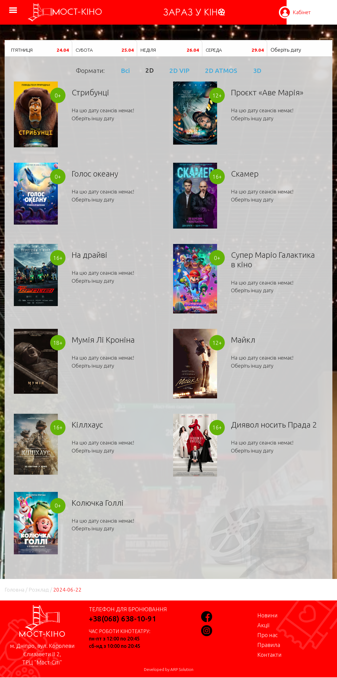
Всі (125, 70)
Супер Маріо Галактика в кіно (273, 259)
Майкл (243, 339)
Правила (268, 645)
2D (149, 70)
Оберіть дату (286, 50)
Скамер (245, 173)
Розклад (39, 589)
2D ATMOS (221, 70)
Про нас (267, 635)
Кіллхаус (87, 424)
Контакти (269, 655)
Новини (267, 615)
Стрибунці (90, 92)
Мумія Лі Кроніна (103, 339)
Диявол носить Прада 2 (274, 424)
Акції (263, 625)
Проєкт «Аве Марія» (267, 92)
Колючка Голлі (98, 502)
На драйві (89, 254)
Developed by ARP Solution (168, 669)
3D (257, 70)
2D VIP (179, 70)
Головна (14, 589)
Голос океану (95, 173)
